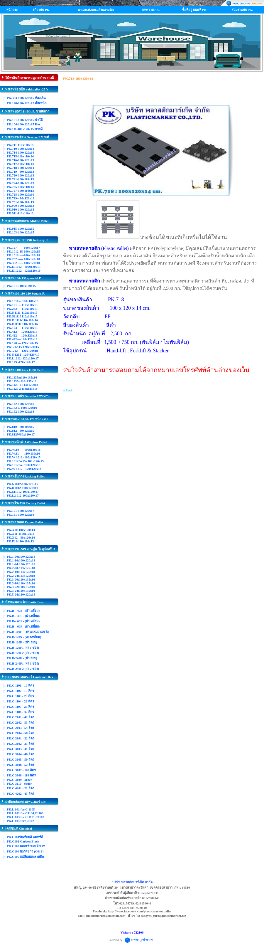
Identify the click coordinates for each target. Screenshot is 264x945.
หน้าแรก (12, 9)
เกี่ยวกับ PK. (41, 9)
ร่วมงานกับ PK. (242, 9)
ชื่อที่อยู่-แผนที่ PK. (194, 9)
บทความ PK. (151, 9)
